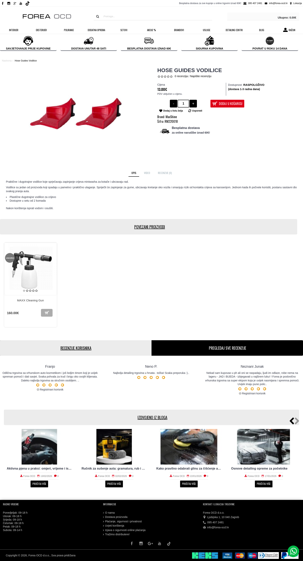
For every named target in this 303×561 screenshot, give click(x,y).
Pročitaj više (39, 484)
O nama (109, 512)
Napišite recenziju (200, 76)
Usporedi (197, 110)
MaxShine (171, 116)
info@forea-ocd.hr (216, 527)
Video (147, 173)
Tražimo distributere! (116, 534)
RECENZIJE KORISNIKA (75, 348)
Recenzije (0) (165, 173)
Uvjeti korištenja (113, 525)
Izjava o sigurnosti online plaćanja (124, 530)
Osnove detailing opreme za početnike (259, 468)
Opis (133, 173)
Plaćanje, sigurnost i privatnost (122, 521)
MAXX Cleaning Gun (30, 300)
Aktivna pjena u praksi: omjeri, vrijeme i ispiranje (39, 468)
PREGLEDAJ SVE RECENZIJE (227, 348)
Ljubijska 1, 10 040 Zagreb (221, 517)
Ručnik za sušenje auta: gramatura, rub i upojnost (114, 468)
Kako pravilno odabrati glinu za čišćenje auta (188, 468)
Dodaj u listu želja (173, 110)
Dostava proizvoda (115, 517)
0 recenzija (181, 76)
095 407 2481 (213, 522)
